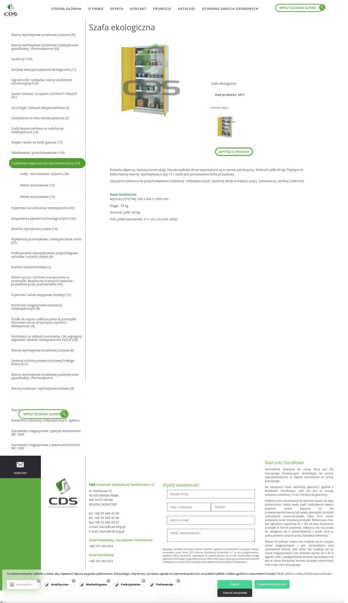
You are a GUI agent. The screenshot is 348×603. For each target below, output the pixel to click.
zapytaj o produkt (234, 152)
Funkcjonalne (130, 592)
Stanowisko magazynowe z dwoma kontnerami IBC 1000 (45, 446)
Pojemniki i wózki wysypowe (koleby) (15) (41, 295)
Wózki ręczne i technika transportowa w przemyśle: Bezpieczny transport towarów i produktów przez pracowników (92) (42, 280)
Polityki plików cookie (289, 581)
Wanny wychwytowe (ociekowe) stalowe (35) (43, 35)
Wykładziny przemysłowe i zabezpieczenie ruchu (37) (46, 241)
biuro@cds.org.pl (112, 531)
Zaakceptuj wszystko (270, 592)
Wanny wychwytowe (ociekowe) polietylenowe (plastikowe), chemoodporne (44, 376)
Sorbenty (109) (22, 59)
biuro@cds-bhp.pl (112, 527)
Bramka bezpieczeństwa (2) (31, 267)
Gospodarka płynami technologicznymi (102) (43, 218)
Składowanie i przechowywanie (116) (38, 152)
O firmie (95, 9)
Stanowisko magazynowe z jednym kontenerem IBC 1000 (46, 432)
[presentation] (197, 574)
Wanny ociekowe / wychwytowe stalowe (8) (42, 388)
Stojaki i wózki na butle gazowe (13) (37, 142)
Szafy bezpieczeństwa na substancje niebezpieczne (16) (37, 130)
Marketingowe (96, 592)
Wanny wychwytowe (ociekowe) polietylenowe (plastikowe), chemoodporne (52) (44, 47)
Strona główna (66, 9)
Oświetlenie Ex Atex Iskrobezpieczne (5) (40, 118)
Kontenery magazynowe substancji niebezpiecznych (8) (36, 307)
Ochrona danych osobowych (230, 9)
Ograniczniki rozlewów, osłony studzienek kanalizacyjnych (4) (41, 81)
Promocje (162, 9)
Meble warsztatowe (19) (37, 196)
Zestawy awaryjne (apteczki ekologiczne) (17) (43, 69)
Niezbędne (23, 592)
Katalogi (186, 9)
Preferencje (164, 592)
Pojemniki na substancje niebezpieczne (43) (43, 208)
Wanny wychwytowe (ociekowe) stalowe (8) (42, 350)
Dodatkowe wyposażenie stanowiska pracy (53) (45, 163)
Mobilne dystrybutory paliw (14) (34, 229)
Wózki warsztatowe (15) (37, 185)
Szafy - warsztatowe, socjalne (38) (44, 174)
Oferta (116, 9)
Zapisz (234, 592)
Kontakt (138, 9)
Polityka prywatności (318, 581)
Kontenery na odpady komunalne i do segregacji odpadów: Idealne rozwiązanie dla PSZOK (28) (46, 338)
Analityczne (59, 592)
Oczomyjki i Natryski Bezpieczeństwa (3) (40, 108)
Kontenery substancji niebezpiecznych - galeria (45, 420)
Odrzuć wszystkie (306, 592)
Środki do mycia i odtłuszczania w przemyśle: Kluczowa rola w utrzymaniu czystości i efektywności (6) (44, 322)
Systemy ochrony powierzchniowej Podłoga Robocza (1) (42, 362)
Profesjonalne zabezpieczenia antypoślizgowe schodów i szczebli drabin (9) (44, 254)
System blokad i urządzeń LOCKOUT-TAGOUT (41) (44, 95)
